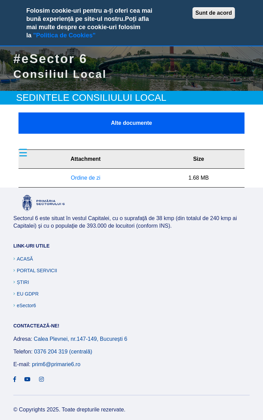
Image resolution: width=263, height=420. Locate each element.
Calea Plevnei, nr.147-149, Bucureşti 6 (80, 339)
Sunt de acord (214, 13)
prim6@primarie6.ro (56, 364)
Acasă (25, 259)
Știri (23, 282)
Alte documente (131, 123)
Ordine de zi (85, 178)
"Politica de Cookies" (64, 35)
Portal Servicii (37, 270)
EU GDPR (28, 294)
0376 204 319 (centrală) (63, 352)
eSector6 (26, 305)
